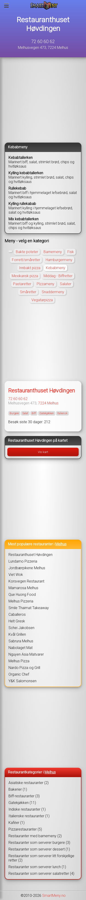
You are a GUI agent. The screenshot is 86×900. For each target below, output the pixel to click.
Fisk (70, 252)
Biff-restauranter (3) (24, 796)
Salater (65, 284)
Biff (34, 413)
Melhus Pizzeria (20, 601)
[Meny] (6, 5)
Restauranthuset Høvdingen (43, 24)
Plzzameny (45, 284)
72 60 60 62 (43, 41)
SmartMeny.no (54, 895)
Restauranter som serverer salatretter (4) (41, 873)
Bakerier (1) (17, 789)
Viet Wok (15, 574)
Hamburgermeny (59, 260)
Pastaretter (22, 284)
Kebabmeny (55, 268)
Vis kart (43, 452)
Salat (25, 413)
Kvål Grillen (17, 634)
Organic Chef (18, 674)
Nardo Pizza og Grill (24, 667)
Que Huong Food (22, 594)
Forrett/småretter (26, 260)
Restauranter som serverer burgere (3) (39, 842)
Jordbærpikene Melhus (26, 568)
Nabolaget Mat (20, 648)
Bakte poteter (27, 252)
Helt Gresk (16, 621)
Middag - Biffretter (58, 276)
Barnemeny (53, 252)
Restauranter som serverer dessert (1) (39, 849)
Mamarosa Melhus (23, 588)
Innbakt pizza (29, 268)
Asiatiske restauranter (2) (28, 783)
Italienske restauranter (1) (29, 816)
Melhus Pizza (18, 661)
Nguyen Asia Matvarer (26, 654)
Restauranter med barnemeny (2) (35, 836)
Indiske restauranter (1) (27, 809)
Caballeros (17, 614)
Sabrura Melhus (20, 641)
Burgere (14, 413)
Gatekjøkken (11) (22, 803)
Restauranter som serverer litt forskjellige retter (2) (41, 858)
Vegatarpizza (42, 300)
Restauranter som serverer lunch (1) (37, 867)
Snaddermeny (53, 292)
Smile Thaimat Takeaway (28, 608)
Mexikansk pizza (25, 276)
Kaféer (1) (16, 822)
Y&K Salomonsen (22, 681)
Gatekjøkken (46, 413)
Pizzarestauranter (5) (25, 829)
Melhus (52, 403)
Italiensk (62, 413)
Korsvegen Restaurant (26, 581)
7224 (42, 403)
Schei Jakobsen (21, 628)
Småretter (28, 292)
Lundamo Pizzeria (22, 561)
